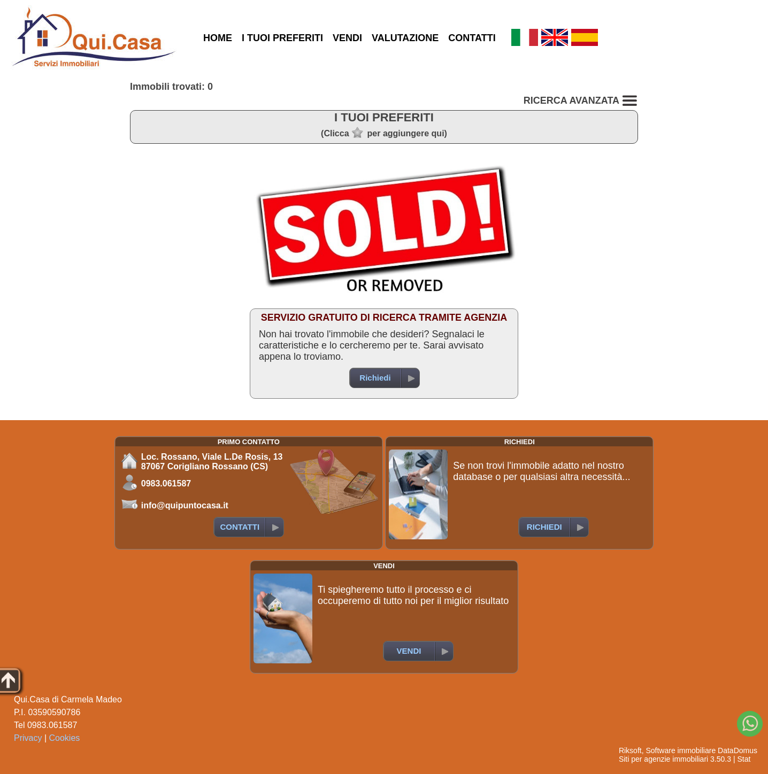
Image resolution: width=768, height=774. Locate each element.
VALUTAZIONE (405, 38)
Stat (743, 759)
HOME (217, 38)
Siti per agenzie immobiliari (663, 759)
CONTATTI (471, 38)
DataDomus (737, 750)
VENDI (347, 38)
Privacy (28, 737)
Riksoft (630, 750)
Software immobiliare (681, 750)
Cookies (64, 737)
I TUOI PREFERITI (282, 38)
